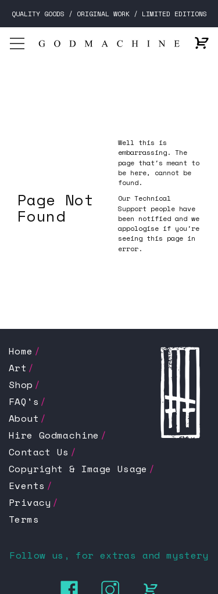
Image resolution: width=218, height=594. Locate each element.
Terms (24, 519)
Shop (21, 385)
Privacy (30, 502)
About (24, 418)
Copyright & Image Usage (78, 469)
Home (21, 351)
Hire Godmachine (54, 435)
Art (18, 368)
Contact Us (39, 452)
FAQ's (24, 401)
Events (27, 485)
